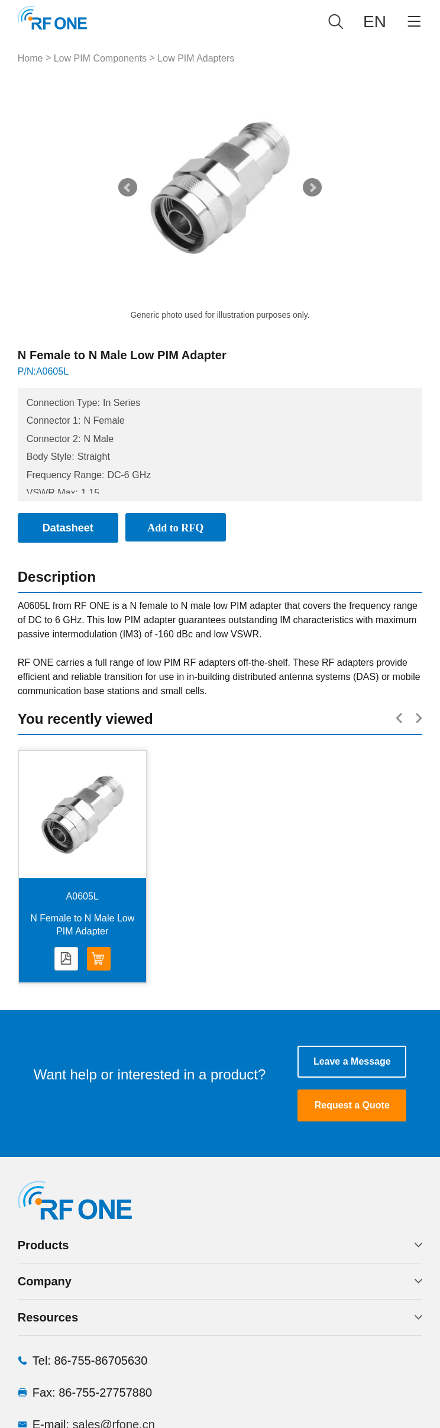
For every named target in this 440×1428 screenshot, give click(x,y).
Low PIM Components (100, 58)
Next (312, 187)
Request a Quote (352, 1105)
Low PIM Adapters (195, 58)
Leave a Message (352, 1061)
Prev (127, 187)
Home (30, 58)
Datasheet (66, 959)
